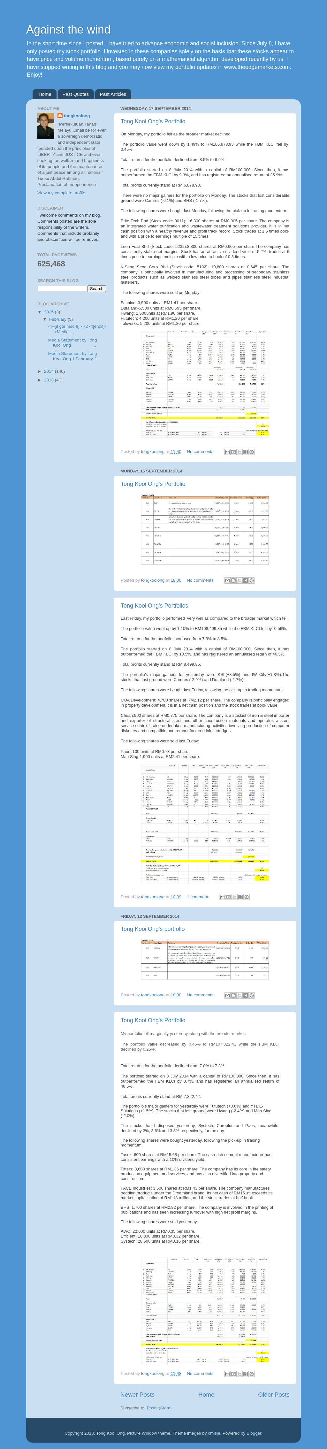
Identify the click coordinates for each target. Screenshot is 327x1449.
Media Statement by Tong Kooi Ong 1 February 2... (74, 356)
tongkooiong (77, 115)
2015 (49, 312)
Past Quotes (76, 94)
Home (45, 94)
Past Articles (113, 94)
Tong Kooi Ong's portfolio (153, 929)
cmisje (214, 1433)
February (58, 319)
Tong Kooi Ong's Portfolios (154, 605)
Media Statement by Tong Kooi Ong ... (72, 343)
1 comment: (198, 896)
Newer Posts (137, 1394)
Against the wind (68, 29)
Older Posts (274, 1394)
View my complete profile (61, 192)
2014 (49, 371)
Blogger (254, 1433)
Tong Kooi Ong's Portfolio (153, 121)
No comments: (201, 451)
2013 (49, 380)
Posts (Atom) (159, 1408)
